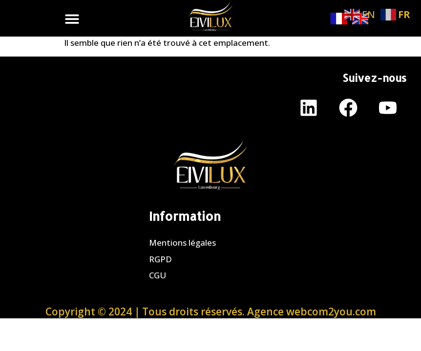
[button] (72, 18)
